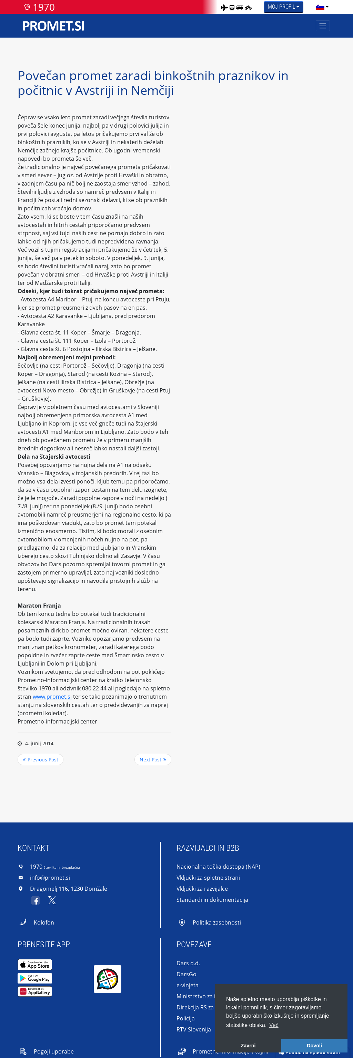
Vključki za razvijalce (202, 888)
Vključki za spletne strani (208, 877)
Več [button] (274, 1025)
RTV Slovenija (193, 1029)
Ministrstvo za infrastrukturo (213, 996)
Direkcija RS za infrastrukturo (214, 1007)
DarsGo (186, 974)
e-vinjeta (187, 985)
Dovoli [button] (314, 1045)
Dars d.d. (188, 963)
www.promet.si (52, 696)
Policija (185, 1018)
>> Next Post (152, 759)
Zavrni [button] (248, 1045)
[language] (320, 7)
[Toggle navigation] (323, 25)
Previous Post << (40, 759)
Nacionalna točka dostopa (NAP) (218, 866)
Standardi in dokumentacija (212, 900)
